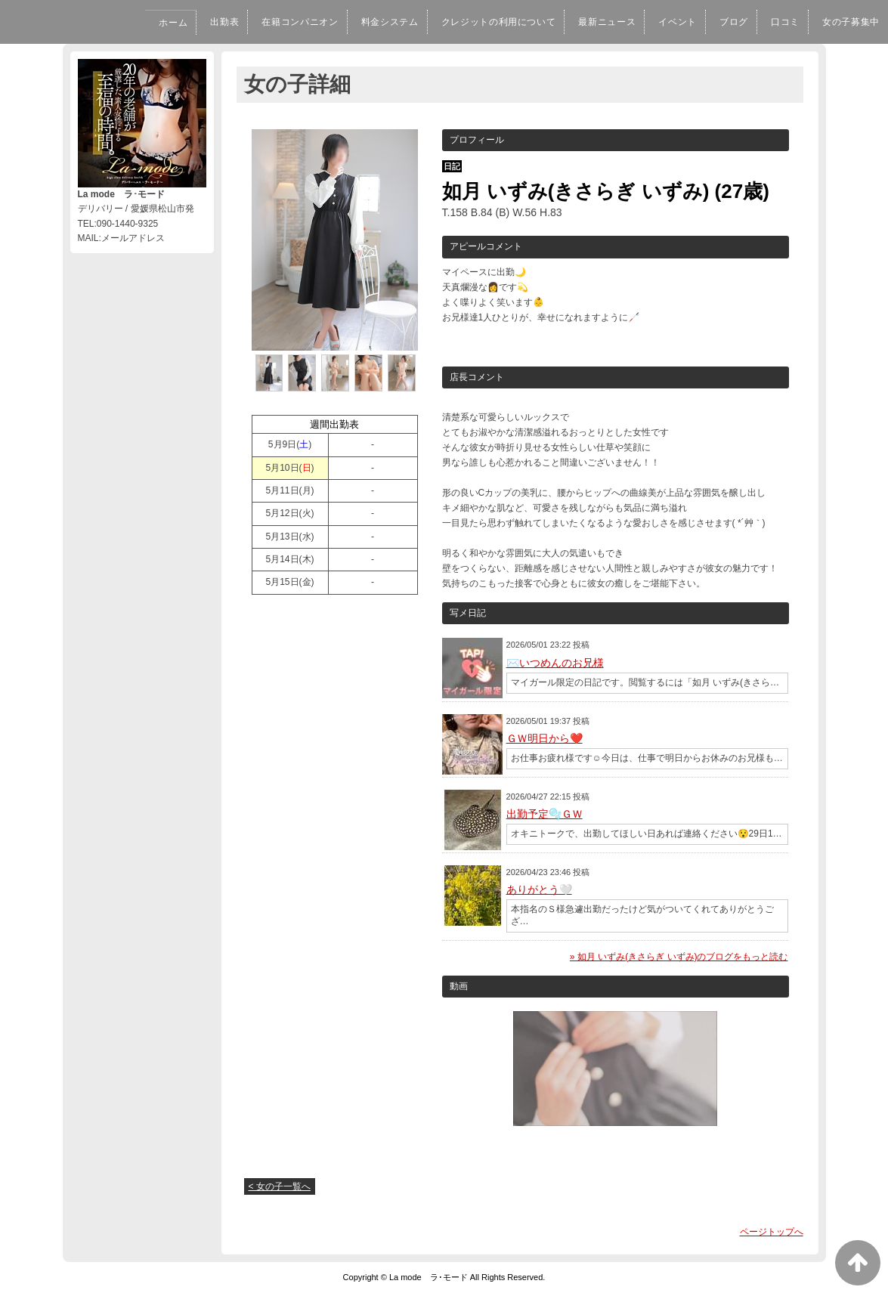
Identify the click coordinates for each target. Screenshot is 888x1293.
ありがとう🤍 (539, 889)
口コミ (777, 22)
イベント (662, 22)
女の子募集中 (847, 22)
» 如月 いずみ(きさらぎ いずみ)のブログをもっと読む (679, 956)
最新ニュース (587, 22)
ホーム (115, 22)
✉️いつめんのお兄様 (555, 663)
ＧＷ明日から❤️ (544, 738)
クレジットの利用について (467, 22)
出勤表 (171, 22)
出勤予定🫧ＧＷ (544, 814)
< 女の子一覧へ (280, 1186)
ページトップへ (771, 1231)
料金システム (349, 22)
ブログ (722, 22)
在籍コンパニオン (252, 22)
